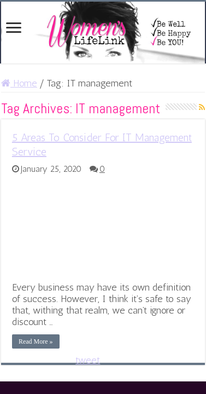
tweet (87, 360)
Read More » (36, 341)
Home (19, 83)
